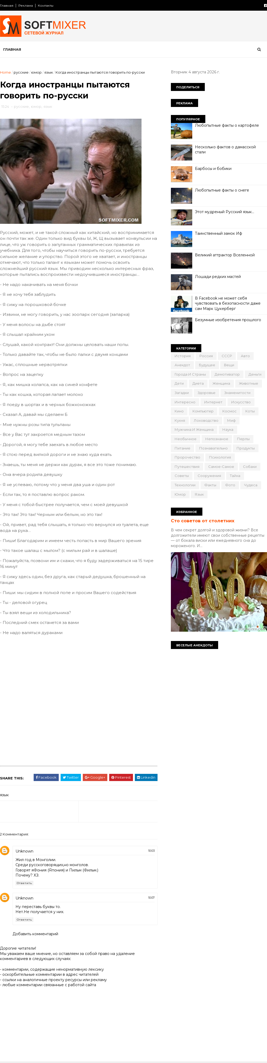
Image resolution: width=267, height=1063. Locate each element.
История (183, 356)
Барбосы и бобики (213, 168)
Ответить (24, 883)
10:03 (151, 851)
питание (182, 448)
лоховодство (206, 420)
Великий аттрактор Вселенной (225, 255)
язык (48, 72)
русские (21, 72)
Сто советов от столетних (202, 520)
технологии (185, 485)
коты (250, 411)
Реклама (25, 5)
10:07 (151, 897)
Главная (6, 5)
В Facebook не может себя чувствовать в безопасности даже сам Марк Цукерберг (228, 303)
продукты (246, 448)
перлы (243, 439)
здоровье (206, 393)
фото (230, 485)
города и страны (190, 374)
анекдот (182, 365)
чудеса (250, 485)
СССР (227, 356)
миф (231, 420)
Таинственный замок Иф (218, 233)
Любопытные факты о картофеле (227, 125)
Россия (206, 356)
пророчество (187, 457)
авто (245, 356)
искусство (241, 402)
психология (220, 457)
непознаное (216, 439)
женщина (221, 383)
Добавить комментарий (35, 933)
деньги (255, 374)
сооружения (209, 475)
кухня (180, 420)
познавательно (213, 448)
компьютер (203, 411)
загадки (182, 393)
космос (229, 411)
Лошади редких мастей (218, 276)
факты (210, 485)
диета (198, 383)
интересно (185, 402)
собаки (250, 466)
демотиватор (227, 374)
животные (248, 383)
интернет (213, 402)
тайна (235, 475)
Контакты (45, 5)
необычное (186, 439)
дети (179, 383)
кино (179, 411)
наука (227, 429)
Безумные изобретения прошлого (228, 319)
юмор (36, 72)
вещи (229, 365)
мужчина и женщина (194, 429)
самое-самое (221, 466)
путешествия (187, 466)
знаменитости (237, 393)
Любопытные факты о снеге (222, 190)
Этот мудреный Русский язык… (224, 211)
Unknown (24, 851)
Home (5, 72)
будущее (207, 365)
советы (182, 475)
